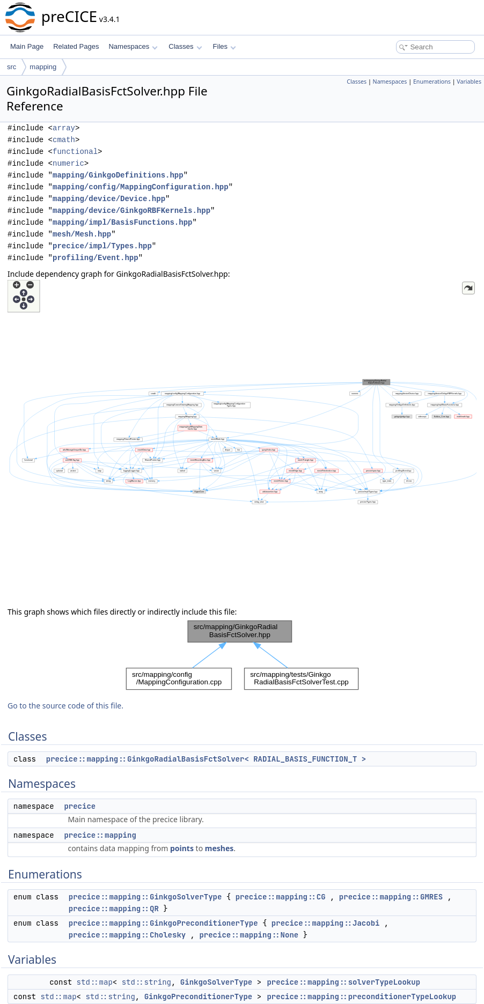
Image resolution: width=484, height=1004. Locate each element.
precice (80, 806)
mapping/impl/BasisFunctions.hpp (122, 222)
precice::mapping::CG (281, 897)
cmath (64, 140)
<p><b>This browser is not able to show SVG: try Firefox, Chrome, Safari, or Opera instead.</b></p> (242, 441)
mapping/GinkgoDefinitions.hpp (118, 175)
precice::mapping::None (248, 935)
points (182, 848)
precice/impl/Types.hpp (102, 246)
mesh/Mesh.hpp (82, 234)
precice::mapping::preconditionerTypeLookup (361, 996)
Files (224, 46)
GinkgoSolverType (216, 982)
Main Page (26, 46)
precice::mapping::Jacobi (326, 923)
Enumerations (432, 81)
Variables (469, 81)
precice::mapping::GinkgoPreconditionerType (163, 923)
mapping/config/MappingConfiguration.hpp (141, 187)
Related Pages (76, 46)
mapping (43, 67)
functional (75, 151)
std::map (95, 982)
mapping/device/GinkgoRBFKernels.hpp (131, 210)
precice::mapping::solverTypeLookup (343, 982)
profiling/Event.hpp (95, 258)
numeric (68, 163)
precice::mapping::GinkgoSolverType (145, 897)
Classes (185, 46)
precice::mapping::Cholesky (127, 935)
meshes (219, 848)
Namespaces (132, 46)
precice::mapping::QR (114, 908)
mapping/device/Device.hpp (109, 199)
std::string (146, 982)
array (64, 128)
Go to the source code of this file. (65, 705)
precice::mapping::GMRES (391, 897)
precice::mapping (100, 835)
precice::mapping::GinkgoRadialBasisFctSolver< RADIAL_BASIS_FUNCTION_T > (206, 759)
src (11, 67)
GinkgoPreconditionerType (198, 996)
